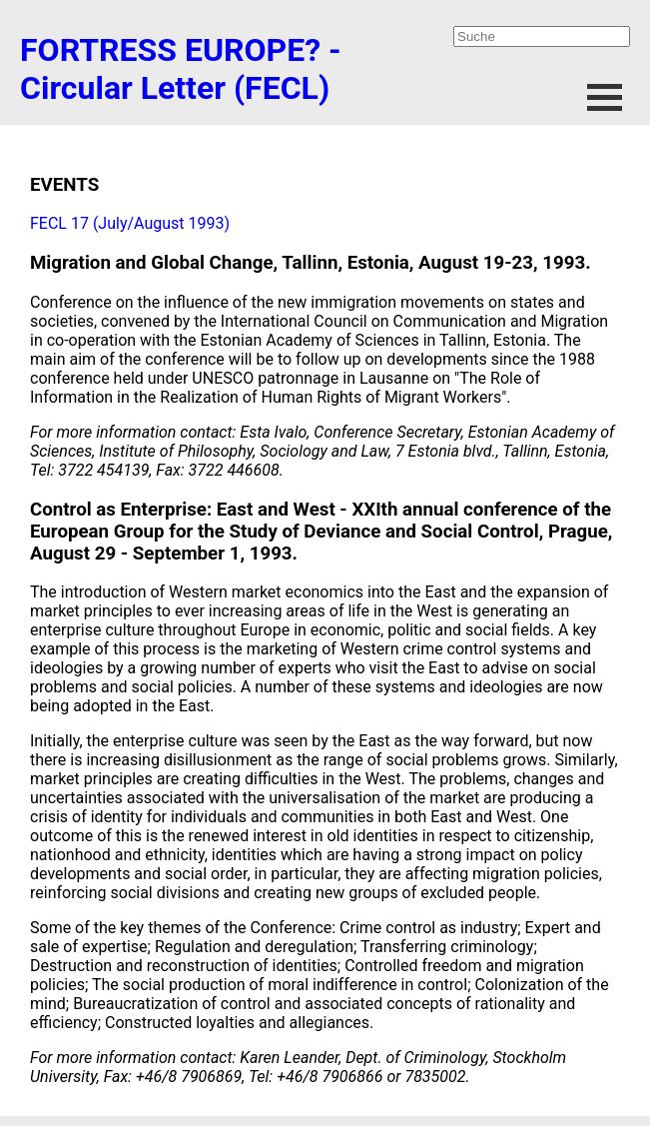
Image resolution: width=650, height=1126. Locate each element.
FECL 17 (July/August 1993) (130, 223)
